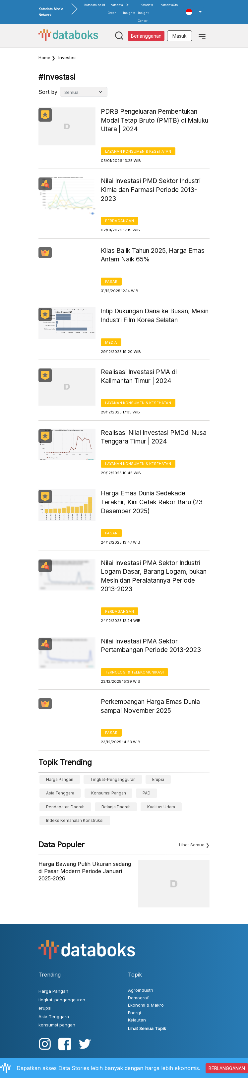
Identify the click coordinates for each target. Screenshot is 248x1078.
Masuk (179, 36)
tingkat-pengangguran (113, 779)
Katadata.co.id (94, 5)
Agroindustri (140, 990)
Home (44, 57)
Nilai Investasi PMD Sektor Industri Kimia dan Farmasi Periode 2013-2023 (151, 189)
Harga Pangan (59, 779)
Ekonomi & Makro (146, 1005)
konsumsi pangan (108, 792)
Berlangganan (146, 36)
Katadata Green (115, 9)
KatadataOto (169, 5)
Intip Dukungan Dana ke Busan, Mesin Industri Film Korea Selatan (155, 315)
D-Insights (129, 9)
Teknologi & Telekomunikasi (134, 672)
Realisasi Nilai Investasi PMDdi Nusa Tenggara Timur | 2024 (154, 437)
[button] (193, 12)
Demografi (139, 997)
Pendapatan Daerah (65, 806)
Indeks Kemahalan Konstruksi (74, 820)
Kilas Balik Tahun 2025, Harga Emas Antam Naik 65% (153, 255)
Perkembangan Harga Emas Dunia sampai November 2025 (150, 706)
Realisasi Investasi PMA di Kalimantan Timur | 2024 (139, 376)
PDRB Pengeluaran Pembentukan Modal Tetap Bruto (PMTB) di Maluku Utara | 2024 (154, 120)
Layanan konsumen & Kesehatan (138, 151)
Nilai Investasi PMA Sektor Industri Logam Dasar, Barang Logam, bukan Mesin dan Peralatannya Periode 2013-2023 (154, 576)
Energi (134, 1012)
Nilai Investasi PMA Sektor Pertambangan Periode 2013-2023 (151, 645)
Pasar (111, 281)
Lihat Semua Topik (147, 1028)
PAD (147, 792)
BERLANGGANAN (227, 1068)
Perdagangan (119, 220)
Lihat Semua (192, 844)
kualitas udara (161, 806)
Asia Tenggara (60, 792)
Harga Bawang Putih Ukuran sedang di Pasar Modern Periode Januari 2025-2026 (84, 871)
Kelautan (137, 1019)
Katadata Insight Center (145, 12)
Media (111, 342)
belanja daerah (116, 806)
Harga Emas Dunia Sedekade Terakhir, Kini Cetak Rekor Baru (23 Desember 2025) (152, 502)
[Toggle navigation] (202, 35)
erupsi (158, 779)
